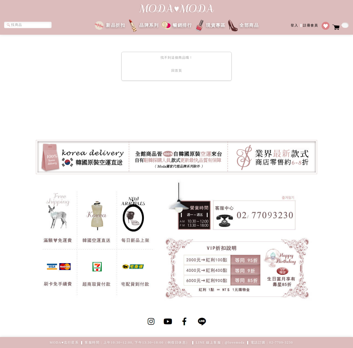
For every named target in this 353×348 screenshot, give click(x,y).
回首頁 (176, 70)
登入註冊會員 (304, 25)
